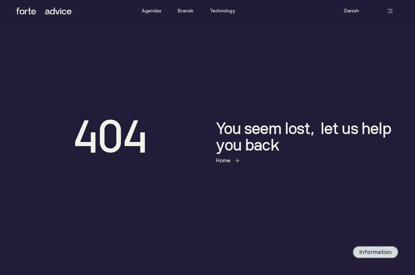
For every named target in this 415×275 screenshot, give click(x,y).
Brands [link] (185, 11)
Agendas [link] (151, 11)
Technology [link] (222, 11)
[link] (151, 11)
